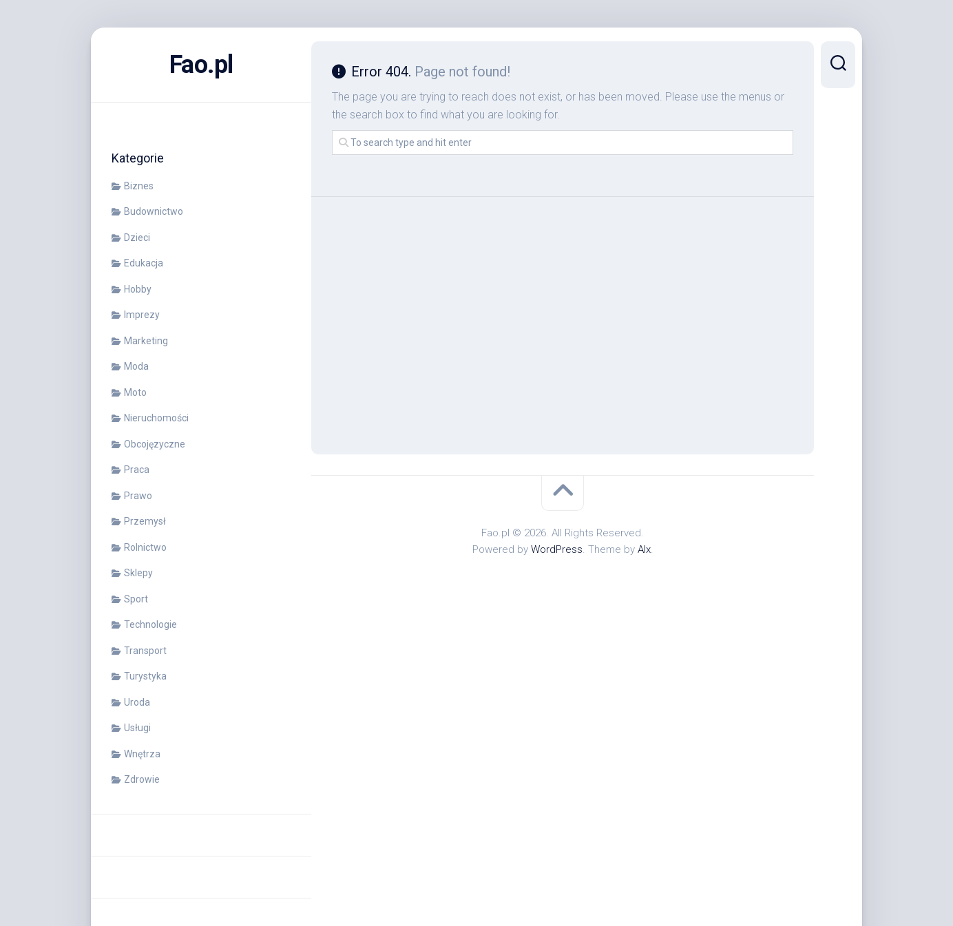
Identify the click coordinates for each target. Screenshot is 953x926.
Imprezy (142, 314)
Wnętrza (142, 753)
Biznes (139, 185)
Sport (136, 598)
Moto (135, 392)
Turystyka (145, 676)
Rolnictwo (145, 547)
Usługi (137, 727)
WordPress (557, 549)
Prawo (138, 495)
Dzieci (137, 237)
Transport (145, 650)
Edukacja (143, 263)
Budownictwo (153, 211)
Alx (644, 549)
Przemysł (145, 521)
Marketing (146, 340)
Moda (136, 366)
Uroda (137, 702)
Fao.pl (201, 64)
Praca (136, 469)
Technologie (150, 624)
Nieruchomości (156, 417)
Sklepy (138, 572)
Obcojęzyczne (154, 444)
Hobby (137, 289)
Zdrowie (142, 779)
